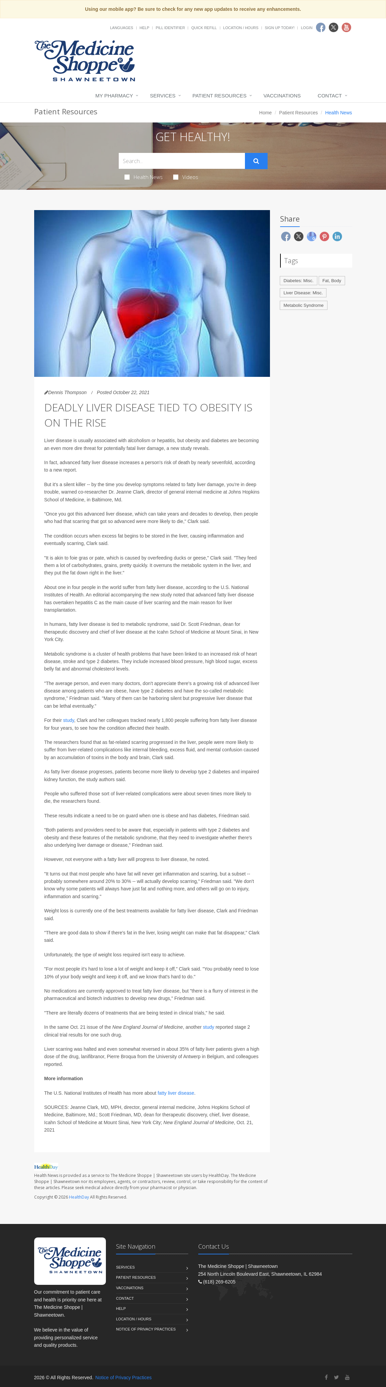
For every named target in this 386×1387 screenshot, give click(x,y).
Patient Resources (219, 95)
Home (265, 112)
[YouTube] (347, 1377)
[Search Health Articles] (182, 161)
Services (163, 95)
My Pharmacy (114, 95)
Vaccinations (282, 95)
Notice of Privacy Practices (146, 1329)
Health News (143, 177)
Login (306, 28)
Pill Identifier (170, 28)
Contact (330, 95)
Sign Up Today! (280, 28)
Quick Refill (204, 28)
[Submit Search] (256, 161)
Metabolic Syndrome (303, 305)
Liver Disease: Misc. (303, 292)
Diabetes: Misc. (298, 280)
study (68, 720)
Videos (185, 177)
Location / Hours (240, 28)
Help (145, 28)
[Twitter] (336, 1377)
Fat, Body (331, 280)
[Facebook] (326, 1377)
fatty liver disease (176, 1093)
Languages (121, 28)
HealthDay (79, 1197)
